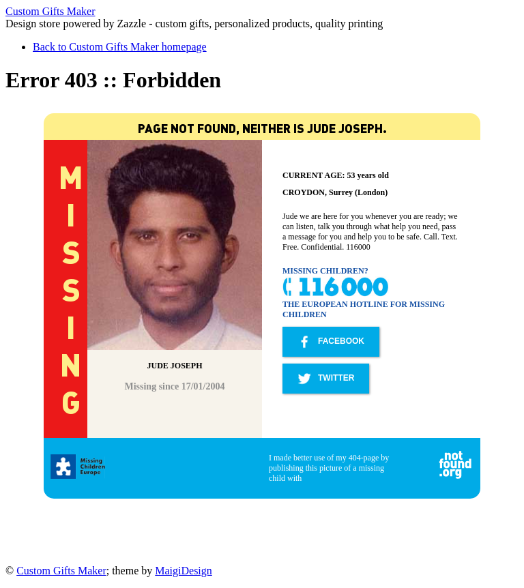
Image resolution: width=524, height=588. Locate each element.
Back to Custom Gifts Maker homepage (120, 47)
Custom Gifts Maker (50, 11)
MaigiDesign (183, 570)
